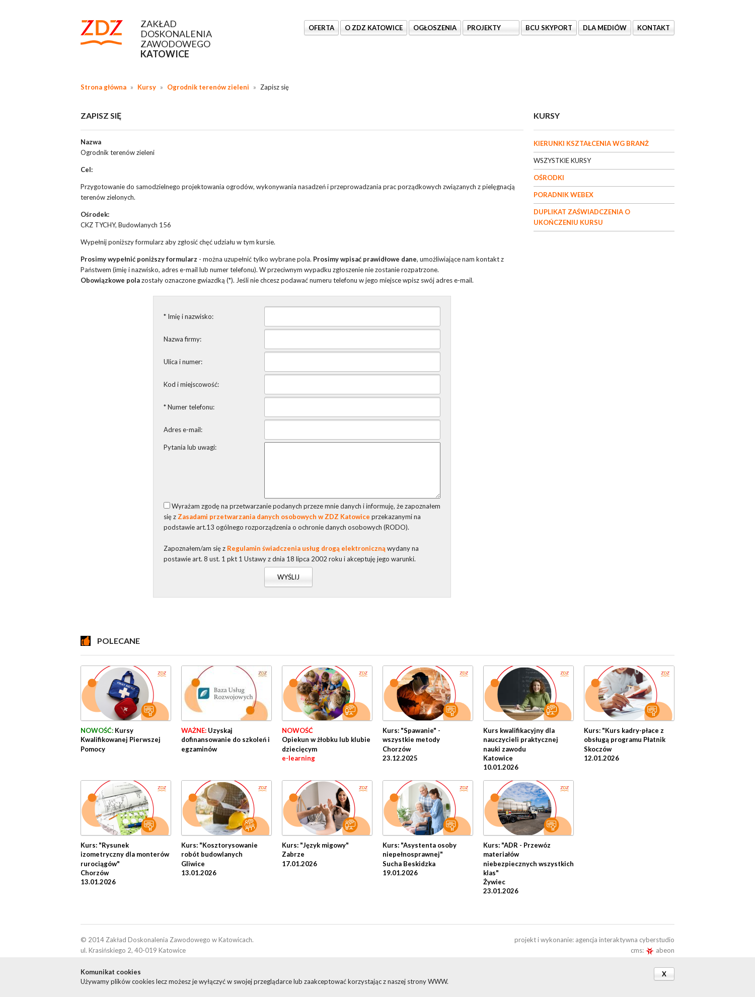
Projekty (484, 28)
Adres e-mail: (183, 430)
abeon (659, 950)
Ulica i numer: (183, 362)
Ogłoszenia (435, 28)
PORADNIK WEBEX (563, 195)
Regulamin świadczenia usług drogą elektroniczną (306, 548)
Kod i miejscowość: (191, 384)
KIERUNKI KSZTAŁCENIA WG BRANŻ (591, 143)
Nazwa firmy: (182, 339)
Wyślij (288, 577)
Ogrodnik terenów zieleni (208, 87)
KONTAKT (653, 28)
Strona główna (103, 87)
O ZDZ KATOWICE (374, 28)
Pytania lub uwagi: (190, 447)
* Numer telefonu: (189, 407)
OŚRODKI (549, 178)
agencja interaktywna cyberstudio (624, 940)
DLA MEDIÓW (605, 28)
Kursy (146, 87)
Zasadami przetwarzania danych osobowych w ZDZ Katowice (274, 517)
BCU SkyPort (548, 28)
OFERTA (321, 28)
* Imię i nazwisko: (188, 316)
